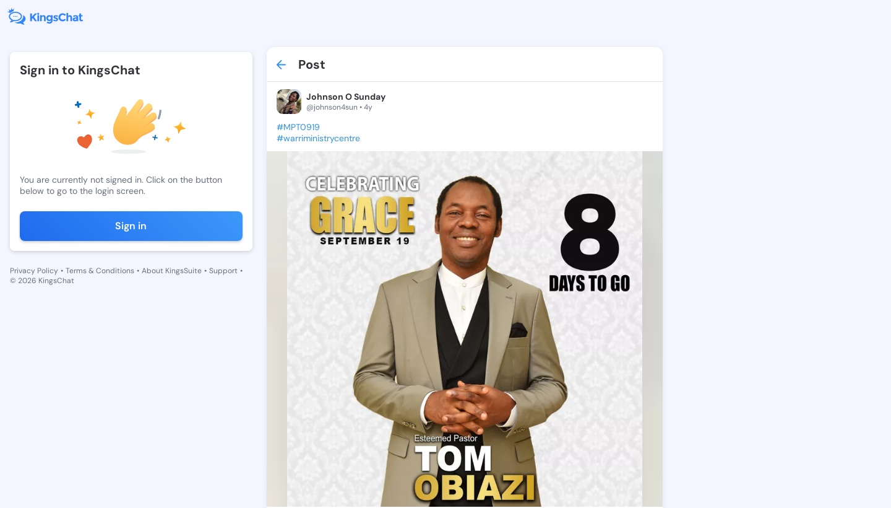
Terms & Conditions (100, 271)
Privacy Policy (34, 271)
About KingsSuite (172, 271)
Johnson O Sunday (345, 96)
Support (223, 271)
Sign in (131, 225)
